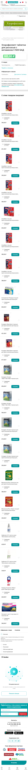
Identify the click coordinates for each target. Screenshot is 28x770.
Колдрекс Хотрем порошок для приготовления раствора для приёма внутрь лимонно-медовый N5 (9, 457)
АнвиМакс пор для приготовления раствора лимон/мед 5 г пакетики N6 (10, 193)
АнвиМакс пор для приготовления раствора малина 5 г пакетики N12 (10, 219)
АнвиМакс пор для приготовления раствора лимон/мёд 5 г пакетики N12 (10, 140)
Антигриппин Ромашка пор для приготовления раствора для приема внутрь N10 (9, 298)
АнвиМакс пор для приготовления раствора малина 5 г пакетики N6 (10, 272)
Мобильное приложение (14, 730)
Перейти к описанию (7, 68)
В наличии (17, 630)
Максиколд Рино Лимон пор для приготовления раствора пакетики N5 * (10, 509)
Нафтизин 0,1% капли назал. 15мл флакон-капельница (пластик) (9, 536)
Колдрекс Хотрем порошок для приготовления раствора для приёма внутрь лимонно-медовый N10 (9, 430)
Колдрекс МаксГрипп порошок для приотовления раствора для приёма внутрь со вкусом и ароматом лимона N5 (10, 325)
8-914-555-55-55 (18, 85)
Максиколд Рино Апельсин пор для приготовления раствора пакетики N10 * (9, 483)
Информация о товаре (6, 630)
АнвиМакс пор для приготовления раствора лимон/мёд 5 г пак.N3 (10, 167)
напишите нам (5, 86)
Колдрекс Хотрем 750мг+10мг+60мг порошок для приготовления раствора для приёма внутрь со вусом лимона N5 (10, 404)
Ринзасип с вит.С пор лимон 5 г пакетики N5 (9, 614)
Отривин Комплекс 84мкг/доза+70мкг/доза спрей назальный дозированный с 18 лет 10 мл (9, 588)
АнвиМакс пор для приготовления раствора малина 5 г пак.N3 (10, 245)
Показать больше (14, 693)
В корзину (15, 123)
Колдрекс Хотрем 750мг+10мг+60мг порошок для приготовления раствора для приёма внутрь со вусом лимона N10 (10, 377)
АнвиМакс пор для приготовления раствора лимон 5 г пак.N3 (10, 114)
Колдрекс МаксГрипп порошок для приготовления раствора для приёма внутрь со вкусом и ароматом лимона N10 (10, 351)
